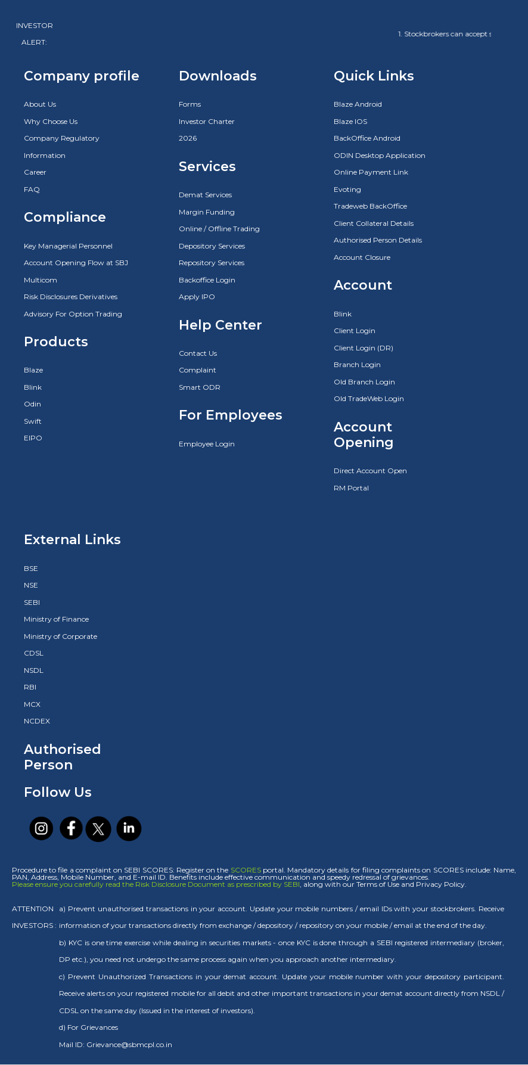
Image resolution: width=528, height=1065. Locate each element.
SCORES (246, 869)
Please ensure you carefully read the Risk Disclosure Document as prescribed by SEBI (156, 884)
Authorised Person (62, 757)
